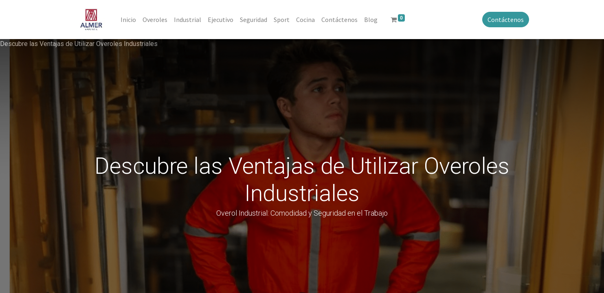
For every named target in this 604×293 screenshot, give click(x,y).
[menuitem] (130, 19)
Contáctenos (505, 19)
